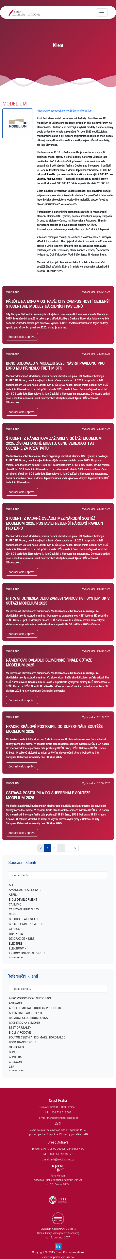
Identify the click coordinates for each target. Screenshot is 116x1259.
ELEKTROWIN (18, 948)
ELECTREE (15, 943)
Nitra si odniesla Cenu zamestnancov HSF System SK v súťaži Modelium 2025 (58, 601)
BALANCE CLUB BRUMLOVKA (28, 1018)
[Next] (75, 848)
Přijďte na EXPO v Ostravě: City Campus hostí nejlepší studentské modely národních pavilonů (58, 304)
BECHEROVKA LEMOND (24, 1023)
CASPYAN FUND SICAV (24, 909)
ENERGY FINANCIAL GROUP (27, 953)
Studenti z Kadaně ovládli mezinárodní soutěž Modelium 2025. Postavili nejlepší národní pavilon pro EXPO (54, 523)
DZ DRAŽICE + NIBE (21, 938)
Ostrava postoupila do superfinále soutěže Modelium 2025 (48, 795)
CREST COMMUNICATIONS (26, 924)
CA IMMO (15, 904)
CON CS (14, 1052)
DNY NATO (16, 934)
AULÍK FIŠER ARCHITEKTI (25, 1013)
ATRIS (13, 894)
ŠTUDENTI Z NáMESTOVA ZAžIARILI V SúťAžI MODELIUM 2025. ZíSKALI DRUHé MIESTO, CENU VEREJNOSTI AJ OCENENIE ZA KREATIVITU (54, 443)
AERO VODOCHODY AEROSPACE (30, 998)
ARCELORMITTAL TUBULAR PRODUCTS (35, 1008)
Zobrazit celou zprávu (22, 337)
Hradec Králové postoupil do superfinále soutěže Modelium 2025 (54, 729)
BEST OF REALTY (20, 1027)
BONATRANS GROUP (22, 1042)
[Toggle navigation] (101, 12)
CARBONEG (16, 1047)
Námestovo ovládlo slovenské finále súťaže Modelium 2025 (49, 662)
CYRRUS (14, 929)
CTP (11, 1067)
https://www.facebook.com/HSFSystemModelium (64, 110)
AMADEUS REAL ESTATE (25, 890)
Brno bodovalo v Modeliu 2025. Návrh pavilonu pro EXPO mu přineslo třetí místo (55, 366)
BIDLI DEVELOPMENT (23, 899)
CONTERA (15, 1057)
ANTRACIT (15, 1003)
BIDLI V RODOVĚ (20, 1032)
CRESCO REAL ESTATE (23, 919)
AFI (11, 885)
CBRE (12, 914)
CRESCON (15, 1062)
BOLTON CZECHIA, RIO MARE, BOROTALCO (37, 1037)
